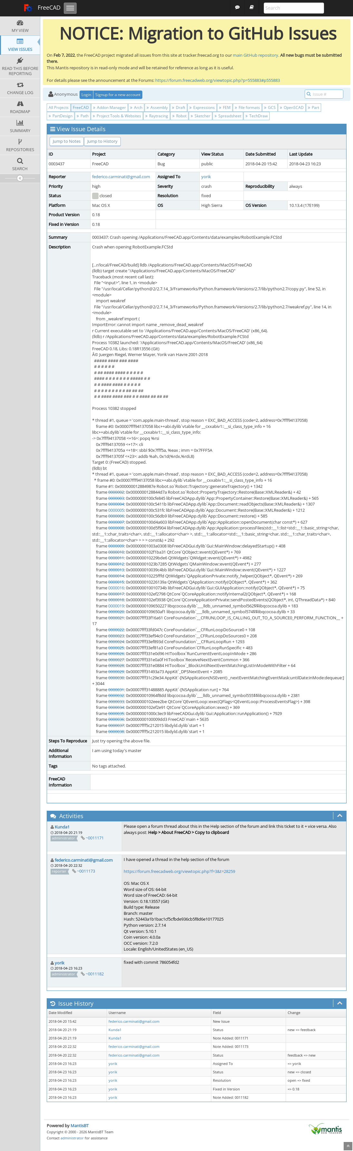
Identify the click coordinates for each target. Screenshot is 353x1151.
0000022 (116, 630)
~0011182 (95, 974)
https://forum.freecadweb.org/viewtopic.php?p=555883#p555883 (217, 80)
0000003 (116, 498)
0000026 (116, 653)
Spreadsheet (228, 116)
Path (83, 116)
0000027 (116, 660)
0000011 (116, 558)
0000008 (116, 528)
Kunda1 (62, 827)
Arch (136, 107)
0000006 (116, 516)
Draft (178, 107)
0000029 (116, 671)
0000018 (116, 600)
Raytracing (156, 116)
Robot (179, 116)
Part (313, 107)
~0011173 (86, 871)
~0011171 (95, 838)
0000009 (116, 546)
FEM (225, 107)
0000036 (116, 719)
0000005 (116, 510)
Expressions (202, 107)
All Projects (59, 107)
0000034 (116, 707)
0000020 (116, 611)
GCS (270, 107)
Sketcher (200, 116)
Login (86, 94)
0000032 (116, 695)
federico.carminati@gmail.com (121, 176)
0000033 (116, 701)
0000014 (116, 576)
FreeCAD (42, 8)
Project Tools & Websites (117, 116)
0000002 (116, 492)
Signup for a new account (117, 94)
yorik (206, 176)
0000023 (116, 636)
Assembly (157, 107)
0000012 (116, 564)
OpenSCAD (292, 107)
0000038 (116, 731)
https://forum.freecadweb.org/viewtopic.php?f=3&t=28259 (179, 871)
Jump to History (102, 141)
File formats (247, 107)
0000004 (116, 504)
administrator (72, 1138)
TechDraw (256, 116)
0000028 (116, 665)
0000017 (116, 594)
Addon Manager (109, 107)
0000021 (116, 618)
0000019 (116, 606)
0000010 (116, 552)
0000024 (116, 641)
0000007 (116, 522)
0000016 (116, 588)
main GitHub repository (255, 55)
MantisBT (80, 1125)
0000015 (116, 582)
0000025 (116, 648)
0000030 (116, 678)
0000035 (116, 713)
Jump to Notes (67, 141)
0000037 (116, 725)
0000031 (116, 689)
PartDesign (60, 116)
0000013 (116, 570)
